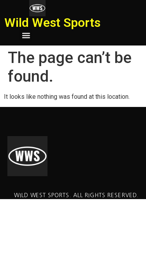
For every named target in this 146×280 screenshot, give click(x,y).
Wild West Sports (52, 22)
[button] (25, 35)
